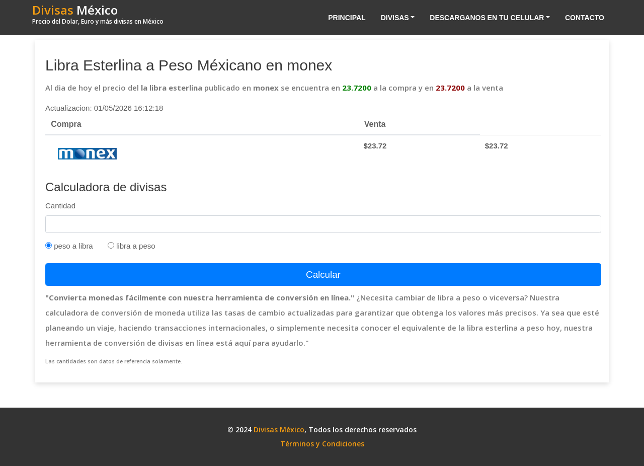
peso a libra (69, 246)
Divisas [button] (395, 18)
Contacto (584, 18)
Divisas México (279, 429)
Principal (346, 18)
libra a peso (131, 246)
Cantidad (60, 205)
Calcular (323, 274)
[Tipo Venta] (111, 245)
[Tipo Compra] (48, 245)
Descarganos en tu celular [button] (487, 18)
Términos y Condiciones (322, 443)
